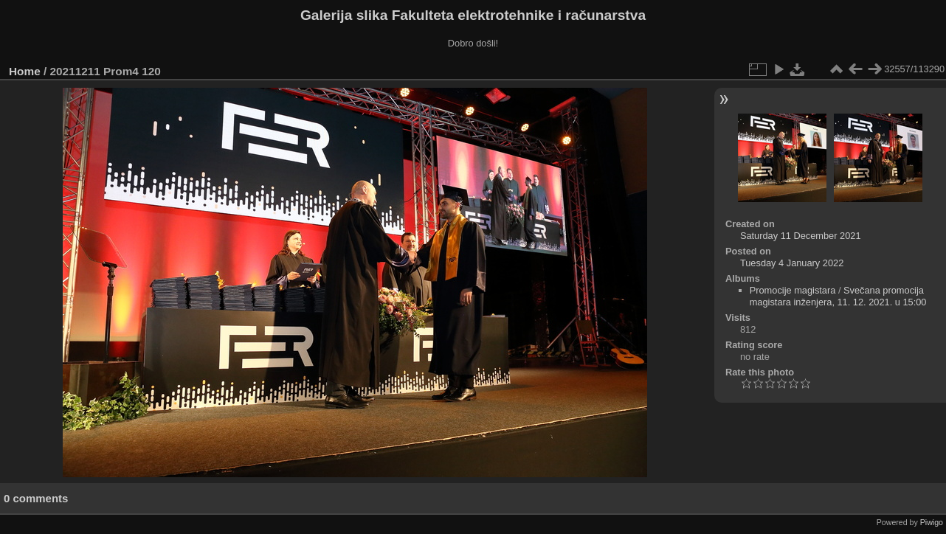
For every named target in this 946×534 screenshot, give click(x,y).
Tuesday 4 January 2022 (791, 262)
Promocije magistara (793, 290)
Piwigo (931, 522)
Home (25, 71)
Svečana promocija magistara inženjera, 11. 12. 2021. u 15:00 (838, 296)
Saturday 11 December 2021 (800, 235)
